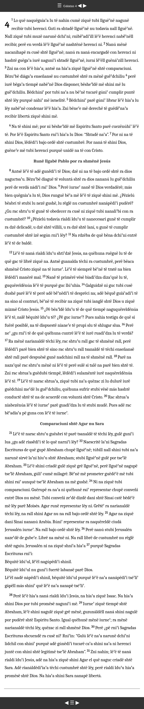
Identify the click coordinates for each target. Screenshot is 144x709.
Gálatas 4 (70, 6)
